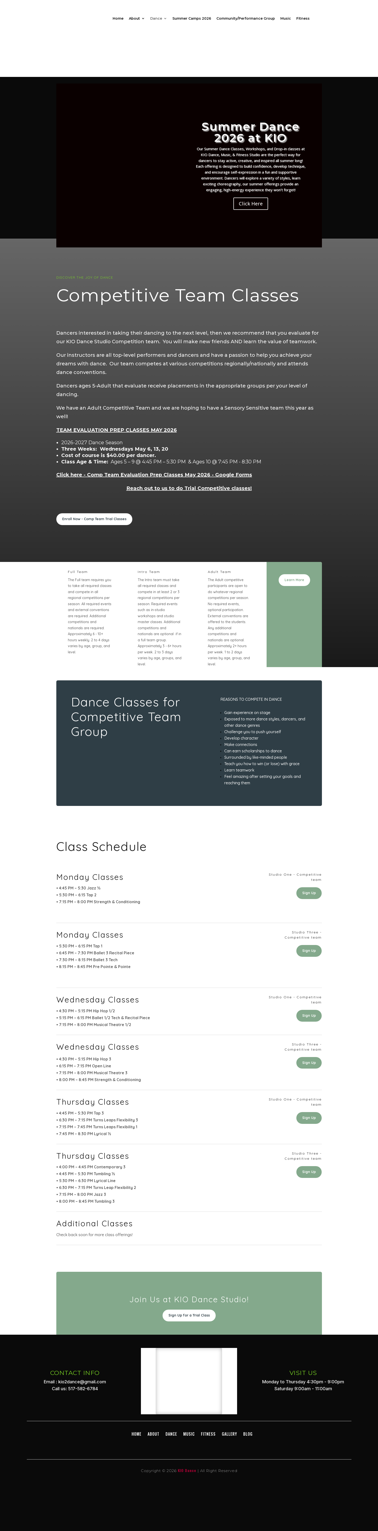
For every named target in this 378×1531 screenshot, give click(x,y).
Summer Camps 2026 (191, 18)
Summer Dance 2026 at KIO (251, 132)
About (134, 18)
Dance (156, 18)
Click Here (251, 203)
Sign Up (309, 893)
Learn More (294, 580)
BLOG (248, 1434)
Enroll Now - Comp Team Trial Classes (94, 519)
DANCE (171, 1434)
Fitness (303, 18)
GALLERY (229, 1434)
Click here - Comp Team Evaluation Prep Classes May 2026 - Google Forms (154, 475)
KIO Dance (187, 1470)
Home (118, 18)
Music (285, 18)
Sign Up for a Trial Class (189, 1315)
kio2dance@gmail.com (82, 1381)
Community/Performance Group (245, 18)
